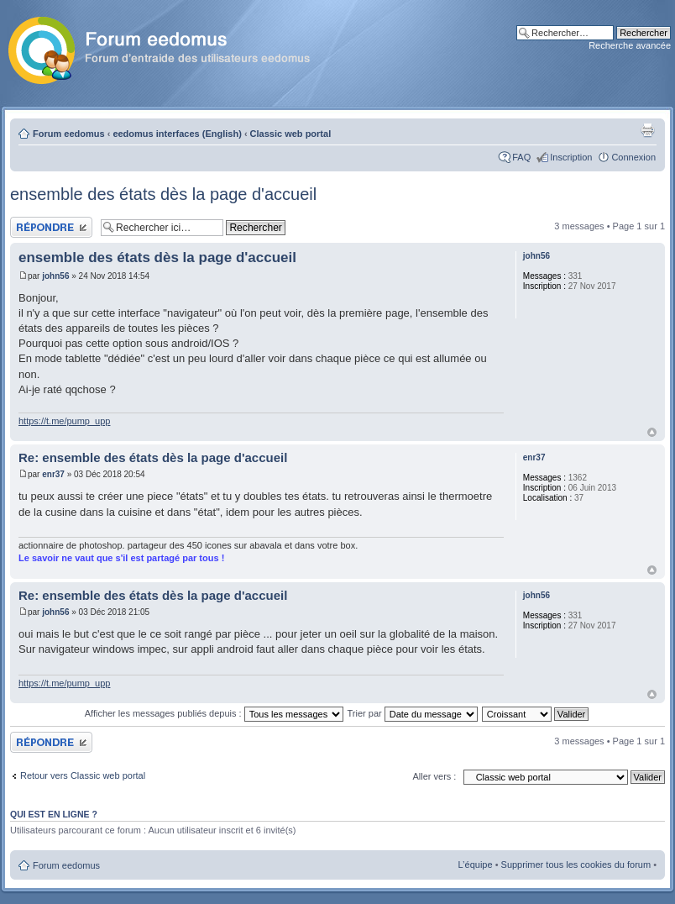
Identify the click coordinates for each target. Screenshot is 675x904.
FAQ (521, 157)
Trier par (413, 713)
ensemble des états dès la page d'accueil (163, 194)
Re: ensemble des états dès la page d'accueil (152, 457)
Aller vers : (434, 776)
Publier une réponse (51, 227)
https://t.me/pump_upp (64, 421)
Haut (652, 432)
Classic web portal (291, 134)
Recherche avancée (630, 45)
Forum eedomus (69, 134)
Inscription (571, 157)
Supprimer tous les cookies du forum (576, 864)
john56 (55, 276)
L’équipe (475, 864)
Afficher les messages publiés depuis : (214, 713)
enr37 (53, 474)
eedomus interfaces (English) (176, 134)
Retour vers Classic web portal (82, 775)
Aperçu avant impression (647, 130)
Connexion (633, 157)
